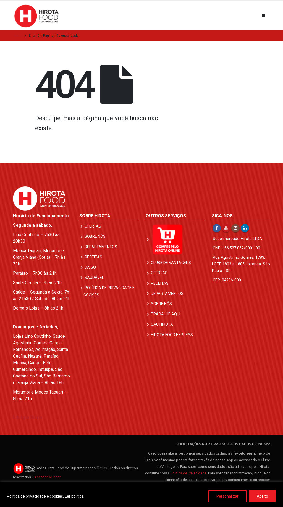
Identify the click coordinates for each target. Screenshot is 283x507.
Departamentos (101, 247)
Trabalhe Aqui (165, 314)
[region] (141, 494)
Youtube (226, 228)
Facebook (217, 228)
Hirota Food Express (172, 334)
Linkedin (245, 228)
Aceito (262, 496)
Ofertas (93, 226)
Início (18, 36)
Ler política (74, 496)
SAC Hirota (162, 324)
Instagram (235, 228)
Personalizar (227, 496)
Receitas (93, 257)
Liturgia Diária (27, 417)
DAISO (90, 267)
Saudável (94, 277)
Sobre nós (95, 236)
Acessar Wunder (47, 477)
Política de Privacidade (188, 473)
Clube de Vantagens (171, 262)
